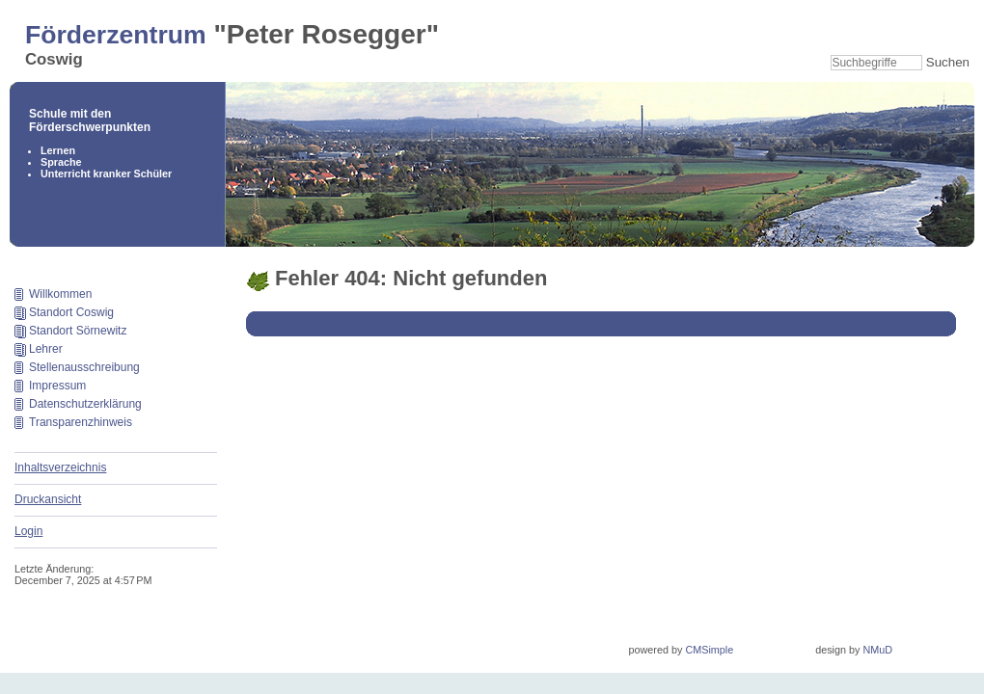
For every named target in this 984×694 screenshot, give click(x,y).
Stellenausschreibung (84, 367)
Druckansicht (47, 499)
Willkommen (60, 294)
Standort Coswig (71, 312)
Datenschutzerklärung (85, 404)
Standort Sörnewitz (77, 330)
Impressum (57, 385)
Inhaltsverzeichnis (60, 467)
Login (28, 531)
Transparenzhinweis (80, 422)
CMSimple (709, 649)
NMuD (877, 649)
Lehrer (46, 349)
